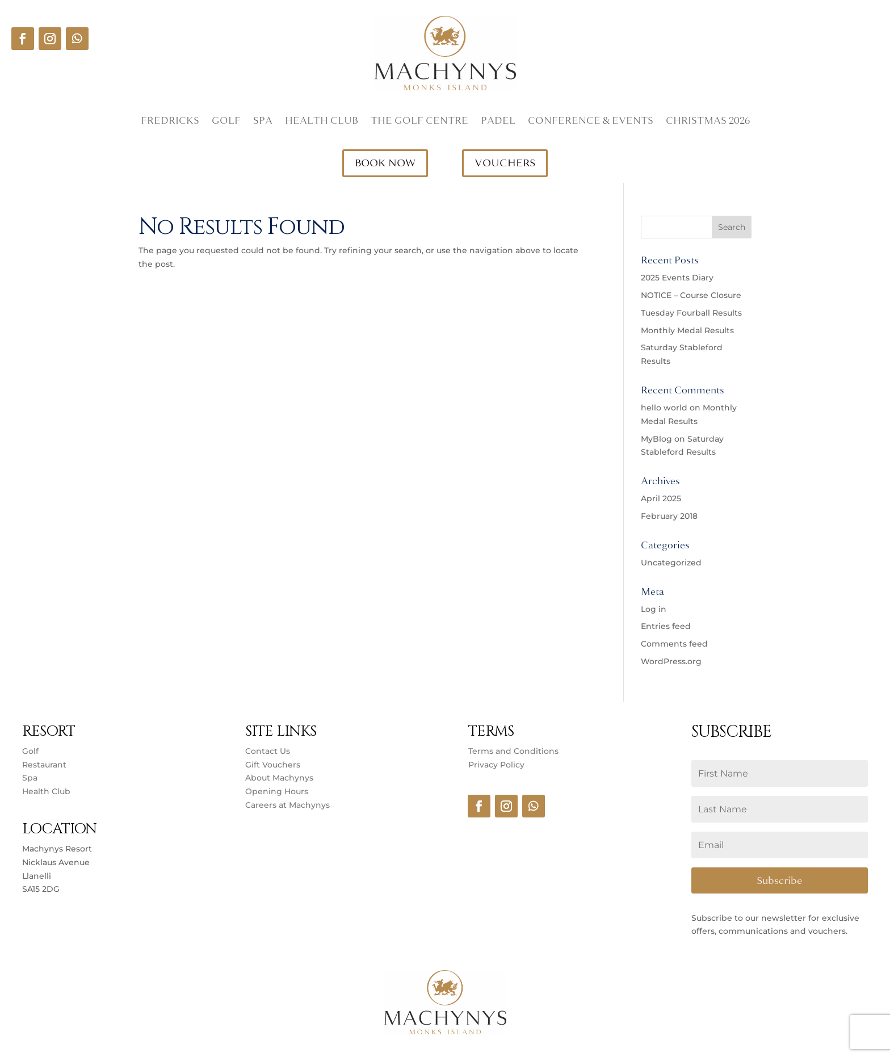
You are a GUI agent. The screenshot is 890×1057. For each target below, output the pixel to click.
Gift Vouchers (272, 765)
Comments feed (674, 644)
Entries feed (666, 626)
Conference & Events (590, 122)
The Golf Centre (419, 122)
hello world (664, 407)
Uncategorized (671, 562)
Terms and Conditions (513, 751)
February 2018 (669, 516)
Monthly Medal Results (687, 330)
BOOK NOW (385, 163)
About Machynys (279, 778)
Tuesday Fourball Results (691, 313)
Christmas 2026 (708, 122)
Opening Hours (276, 791)
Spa (262, 122)
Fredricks (170, 122)
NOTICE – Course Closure (691, 295)
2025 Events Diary (677, 277)
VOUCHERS (505, 163)
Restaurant (44, 765)
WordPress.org (671, 661)
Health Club (321, 122)
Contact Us (267, 751)
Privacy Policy (496, 765)
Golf (226, 122)
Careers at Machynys (288, 805)
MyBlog (656, 439)
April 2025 (661, 498)
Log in (653, 609)
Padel (498, 122)
